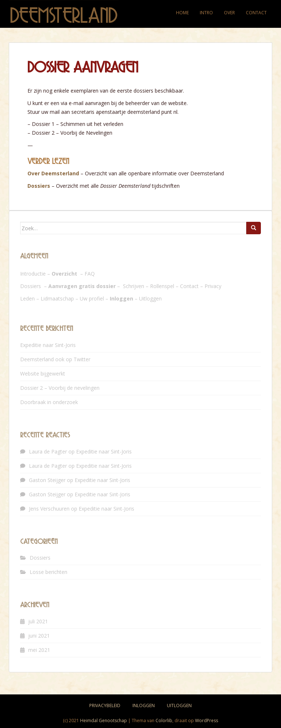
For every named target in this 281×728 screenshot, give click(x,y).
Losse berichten (48, 571)
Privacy (213, 286)
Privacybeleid (104, 705)
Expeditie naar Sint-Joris (48, 344)
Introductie (33, 273)
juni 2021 (39, 635)
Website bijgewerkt (42, 373)
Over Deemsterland (53, 173)
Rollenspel (162, 286)
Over (229, 13)
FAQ (90, 273)
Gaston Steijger (47, 480)
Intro (206, 13)
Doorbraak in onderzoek (49, 402)
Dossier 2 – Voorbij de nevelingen (60, 387)
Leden (27, 298)
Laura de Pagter (48, 451)
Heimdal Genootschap (103, 720)
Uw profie (91, 298)
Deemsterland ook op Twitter (55, 359)
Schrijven (133, 286)
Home (182, 13)
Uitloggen (150, 298)
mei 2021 (39, 649)
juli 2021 (38, 621)
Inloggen (143, 705)
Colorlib (164, 720)
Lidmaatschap (57, 298)
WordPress (206, 720)
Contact (256, 13)
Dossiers (38, 185)
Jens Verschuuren (49, 508)
